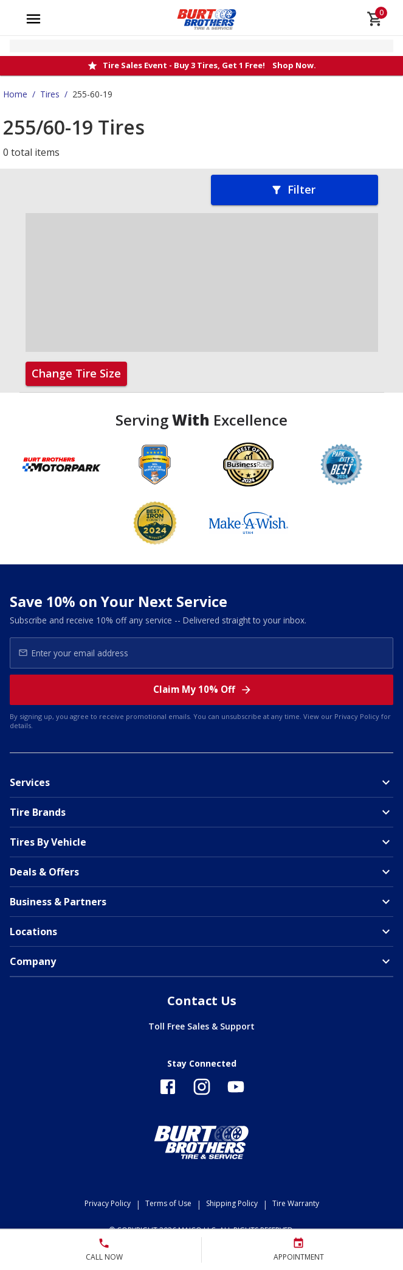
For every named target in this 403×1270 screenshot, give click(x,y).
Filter (292, 189)
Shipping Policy (232, 1203)
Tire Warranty (295, 1203)
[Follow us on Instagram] (202, 1086)
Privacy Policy (356, 716)
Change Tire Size (76, 373)
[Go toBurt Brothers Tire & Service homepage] (207, 19)
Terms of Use (168, 1203)
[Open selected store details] (201, 46)
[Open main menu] (33, 19)
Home (15, 94)
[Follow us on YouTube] (236, 1086)
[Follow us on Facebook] (167, 1086)
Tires (50, 94)
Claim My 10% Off (202, 689)
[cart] (375, 18)
